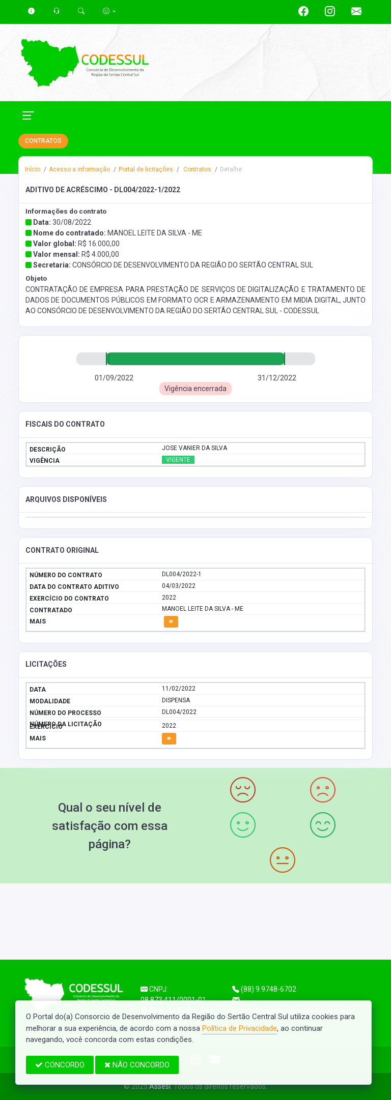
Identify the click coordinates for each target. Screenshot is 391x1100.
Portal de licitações (146, 169)
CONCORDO (60, 1064)
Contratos (196, 169)
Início (32, 169)
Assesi (160, 1086)
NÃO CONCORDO (137, 1064)
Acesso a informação (79, 169)
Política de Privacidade (239, 1028)
